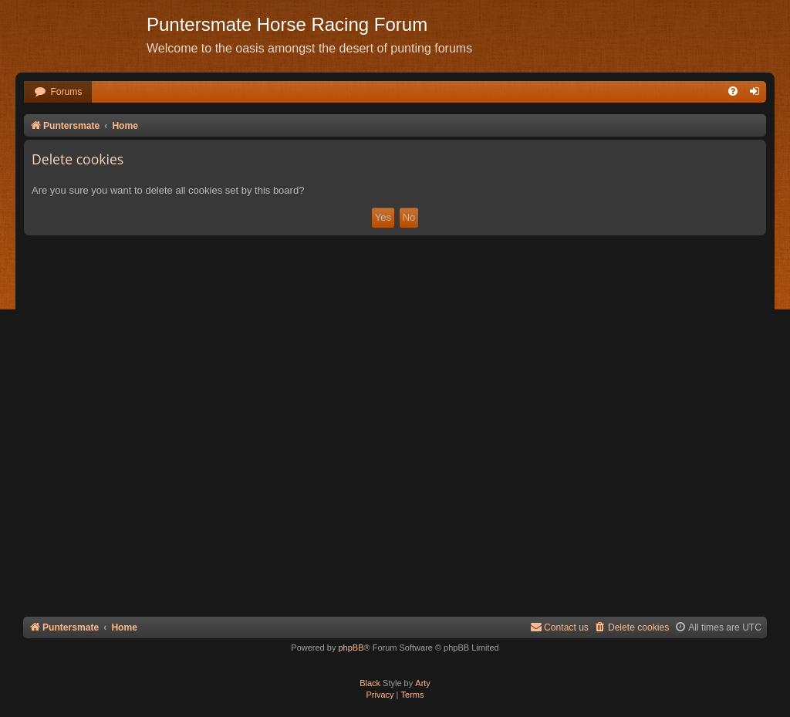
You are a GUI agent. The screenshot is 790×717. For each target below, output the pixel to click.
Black (370, 683)
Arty (422, 683)
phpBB (350, 647)
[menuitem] (58, 92)
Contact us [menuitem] (559, 627)
